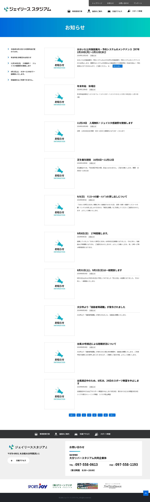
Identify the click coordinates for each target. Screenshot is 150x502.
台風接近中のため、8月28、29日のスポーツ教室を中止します (108, 382)
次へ (112, 415)
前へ (72, 415)
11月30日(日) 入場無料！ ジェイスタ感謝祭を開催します (23, 64)
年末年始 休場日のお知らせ (21, 57)
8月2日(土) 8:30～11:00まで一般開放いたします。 (23, 72)
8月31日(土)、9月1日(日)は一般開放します (99, 270)
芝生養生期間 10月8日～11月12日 (95, 159)
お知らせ (93, 55)
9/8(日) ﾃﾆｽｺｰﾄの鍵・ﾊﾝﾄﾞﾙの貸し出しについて (102, 196)
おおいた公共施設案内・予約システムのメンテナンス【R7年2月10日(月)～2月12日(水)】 (108, 51)
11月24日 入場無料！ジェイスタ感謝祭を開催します (105, 122)
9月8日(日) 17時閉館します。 (93, 233)
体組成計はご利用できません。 (22, 80)
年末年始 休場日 (86, 86)
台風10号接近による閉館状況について (96, 343)
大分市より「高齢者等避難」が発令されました (101, 307)
